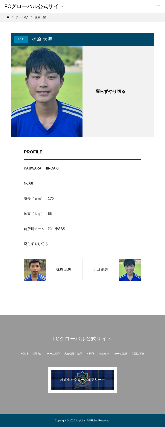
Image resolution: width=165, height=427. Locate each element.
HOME (24, 353)
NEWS (90, 353)
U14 (20, 39)
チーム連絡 (121, 353)
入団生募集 (138, 353)
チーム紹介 (53, 353)
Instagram (104, 353)
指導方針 (37, 353)
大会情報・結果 (73, 353)
